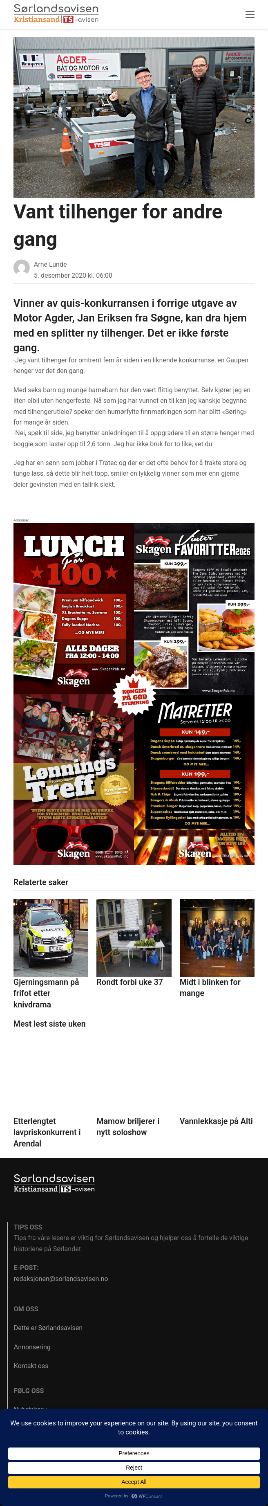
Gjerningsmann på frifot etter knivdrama (46, 993)
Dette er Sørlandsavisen (48, 1328)
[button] (250, 15)
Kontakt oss (31, 1366)
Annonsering (32, 1347)
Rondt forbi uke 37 (129, 982)
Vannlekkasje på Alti (216, 1121)
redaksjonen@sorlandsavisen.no (61, 1279)
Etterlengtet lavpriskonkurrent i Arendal (47, 1133)
